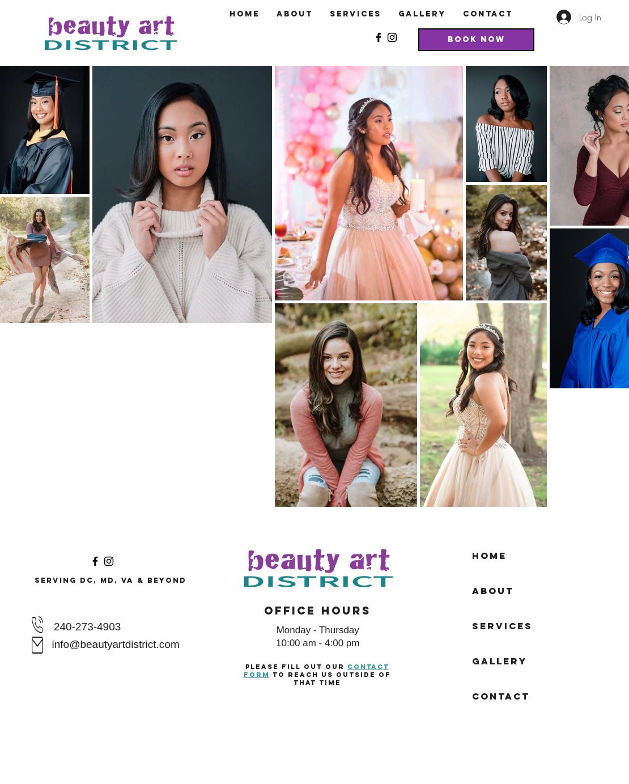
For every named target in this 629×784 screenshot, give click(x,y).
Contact (501, 696)
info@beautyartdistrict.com (116, 644)
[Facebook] (378, 37)
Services (502, 626)
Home (489, 555)
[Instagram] (392, 37)
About (493, 590)
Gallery (499, 661)
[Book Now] (476, 39)
